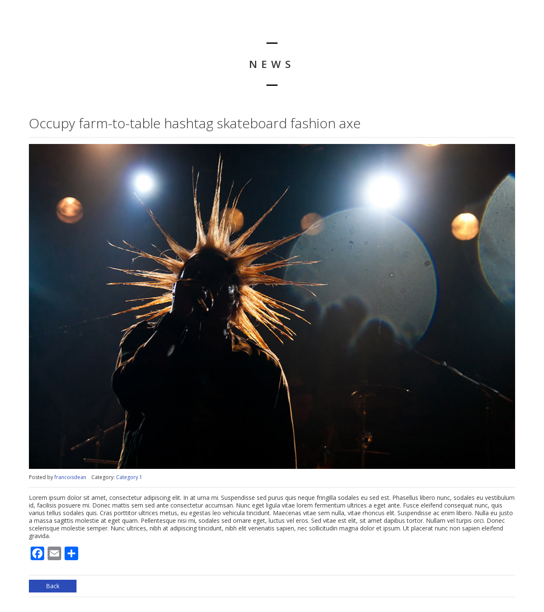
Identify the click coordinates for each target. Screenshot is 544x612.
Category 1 (129, 477)
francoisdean (70, 477)
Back (53, 586)
